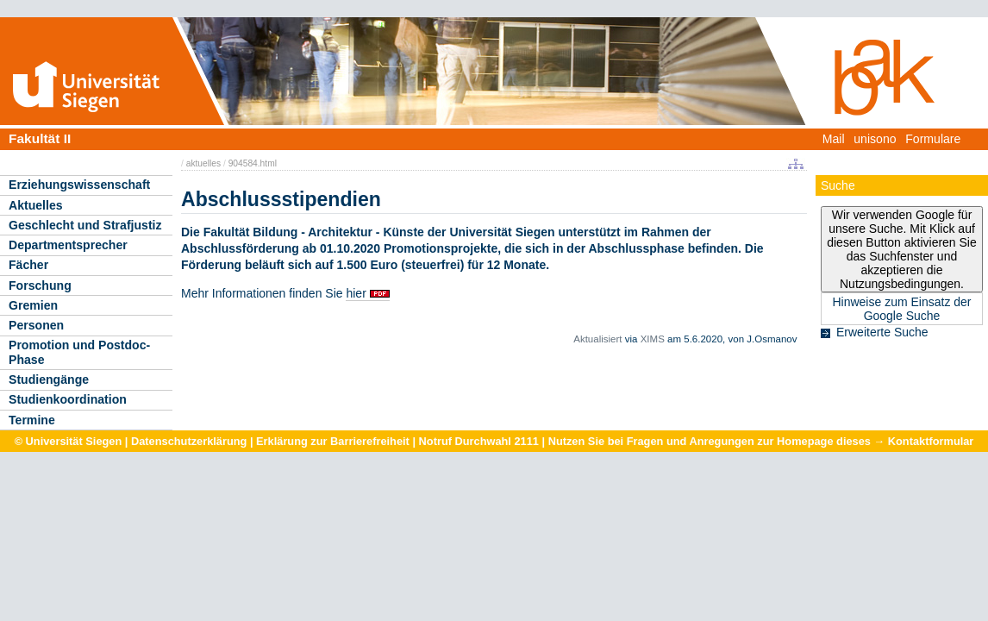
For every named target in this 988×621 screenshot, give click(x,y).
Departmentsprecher (68, 245)
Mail (833, 139)
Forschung (40, 285)
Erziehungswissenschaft (79, 184)
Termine (32, 420)
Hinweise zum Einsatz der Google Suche (901, 309)
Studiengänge (49, 379)
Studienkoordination (68, 399)
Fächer (28, 265)
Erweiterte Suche (882, 332)
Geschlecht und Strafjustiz (85, 225)
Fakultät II (40, 138)
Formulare (932, 139)
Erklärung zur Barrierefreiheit (333, 441)
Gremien (33, 305)
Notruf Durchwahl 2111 (479, 441)
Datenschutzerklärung (189, 441)
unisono (875, 139)
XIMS (653, 339)
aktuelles (203, 163)
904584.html (252, 163)
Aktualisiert (597, 339)
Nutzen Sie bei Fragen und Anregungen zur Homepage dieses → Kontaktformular (761, 441)
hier (356, 293)
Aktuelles (36, 205)
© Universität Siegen (68, 441)
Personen (36, 325)
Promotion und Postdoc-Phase (79, 352)
